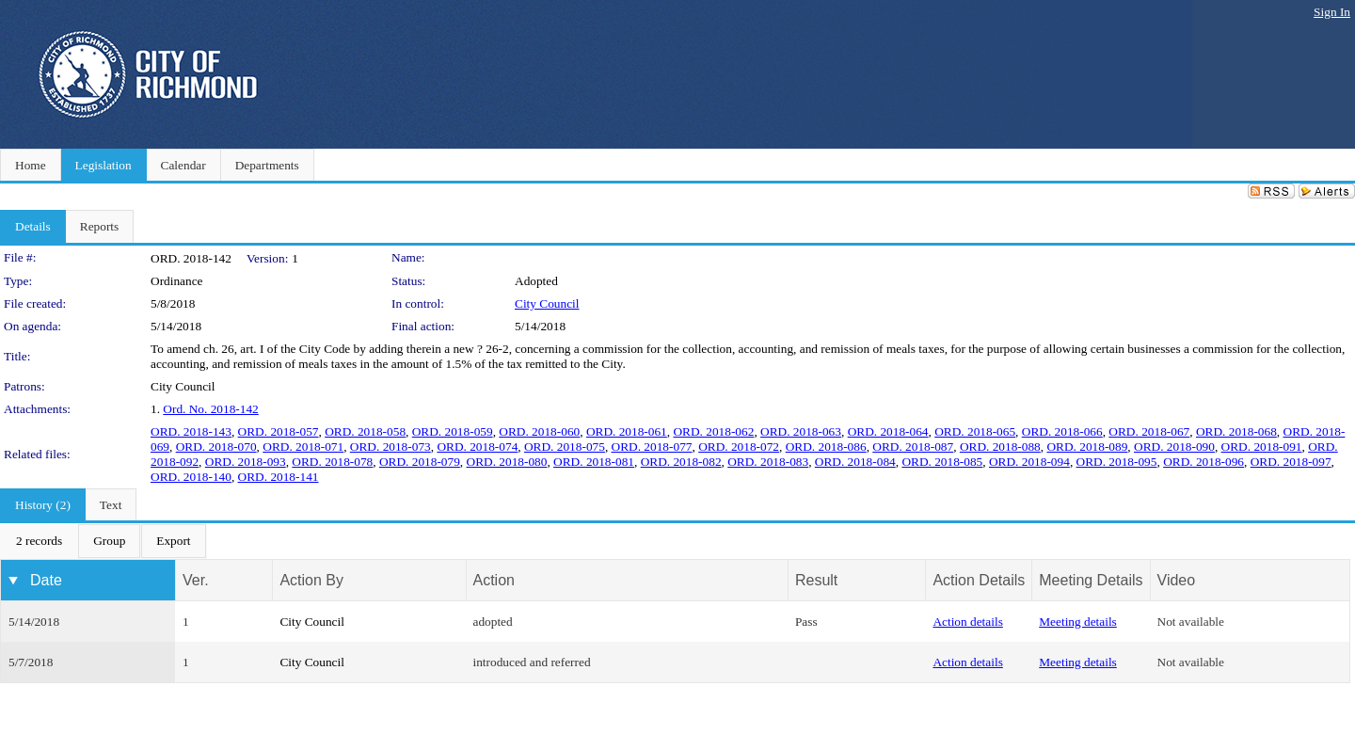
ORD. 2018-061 (626, 431)
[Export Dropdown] (173, 541)
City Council (547, 303)
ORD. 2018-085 (941, 462)
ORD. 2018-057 (278, 431)
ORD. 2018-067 (1148, 431)
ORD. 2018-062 (713, 431)
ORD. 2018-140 (191, 477)
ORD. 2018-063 (800, 431)
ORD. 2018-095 (1116, 462)
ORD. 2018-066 (1062, 431)
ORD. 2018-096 (1203, 462)
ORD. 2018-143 (191, 431)
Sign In (1332, 12)
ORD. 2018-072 (738, 446)
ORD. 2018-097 (1291, 462)
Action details (967, 621)
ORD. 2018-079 (419, 462)
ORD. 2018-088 (1000, 446)
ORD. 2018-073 (390, 446)
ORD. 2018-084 (855, 462)
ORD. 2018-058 (365, 431)
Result (816, 580)
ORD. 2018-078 (332, 462)
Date (46, 580)
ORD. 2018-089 (1086, 446)
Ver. (196, 580)
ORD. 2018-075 (564, 446)
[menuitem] (39, 541)
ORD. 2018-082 (681, 462)
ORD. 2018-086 (826, 446)
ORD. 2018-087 (912, 446)
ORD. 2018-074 (477, 446)
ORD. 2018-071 (303, 446)
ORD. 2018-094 (1029, 462)
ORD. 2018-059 (452, 431)
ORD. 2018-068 (1236, 431)
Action (494, 580)
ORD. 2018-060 (539, 431)
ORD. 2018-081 (593, 462)
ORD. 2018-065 (974, 431)
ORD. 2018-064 (888, 431)
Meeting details (1078, 621)
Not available (1190, 621)
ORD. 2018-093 (245, 462)
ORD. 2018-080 (507, 462)
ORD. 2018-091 (1261, 446)
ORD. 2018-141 (278, 477)
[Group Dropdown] (109, 541)
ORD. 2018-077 (652, 446)
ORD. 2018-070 (216, 446)
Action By (311, 580)
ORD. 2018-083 (767, 462)
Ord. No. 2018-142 (210, 409)
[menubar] (103, 541)
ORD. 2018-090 (1174, 446)
